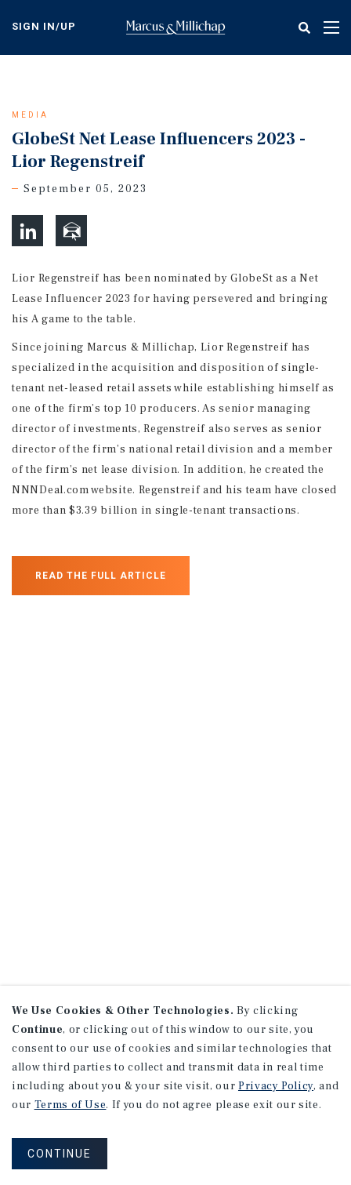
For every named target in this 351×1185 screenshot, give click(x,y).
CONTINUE (59, 1153)
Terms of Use (70, 1105)
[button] (27, 230)
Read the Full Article (100, 575)
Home (175, 27)
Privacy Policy (275, 1086)
